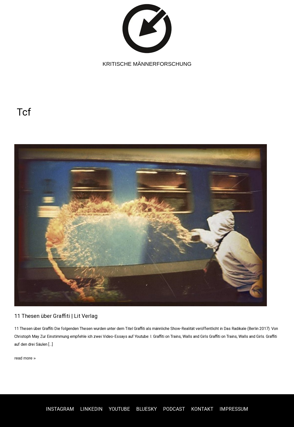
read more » (25, 358)
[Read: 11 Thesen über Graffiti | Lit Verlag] (140, 225)
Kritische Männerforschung (147, 64)
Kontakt (202, 409)
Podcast (174, 409)
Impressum (234, 409)
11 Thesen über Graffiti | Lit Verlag (56, 316)
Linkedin (91, 409)
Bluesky (146, 409)
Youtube (119, 409)
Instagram (60, 409)
